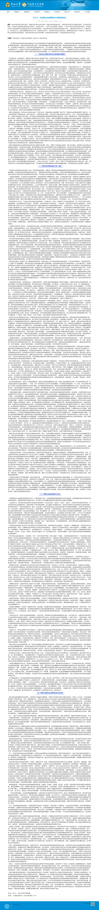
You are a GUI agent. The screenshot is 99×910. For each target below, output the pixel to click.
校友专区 (77, 12)
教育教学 (27, 12)
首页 (8, 12)
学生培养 (57, 12)
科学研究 (37, 12)
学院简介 (17, 12)
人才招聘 (87, 12)
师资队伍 (47, 12)
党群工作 (67, 12)
